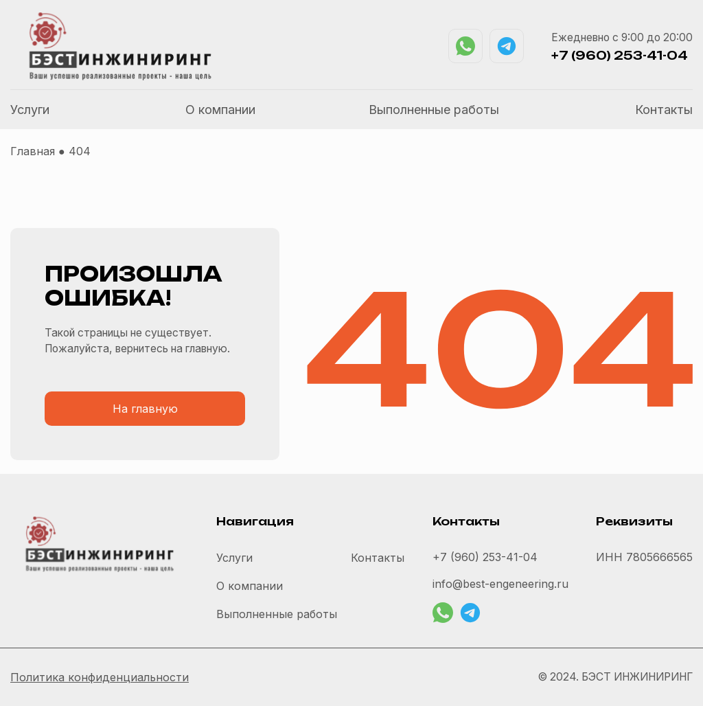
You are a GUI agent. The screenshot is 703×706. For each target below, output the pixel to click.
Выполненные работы (434, 109)
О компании (220, 109)
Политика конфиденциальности (99, 677)
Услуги (29, 109)
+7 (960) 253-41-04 (619, 55)
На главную (145, 408)
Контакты (664, 109)
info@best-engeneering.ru (500, 584)
